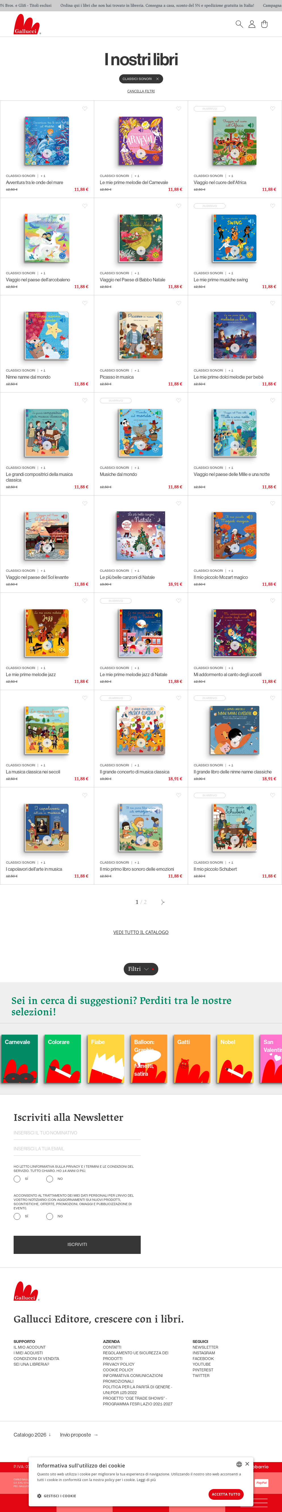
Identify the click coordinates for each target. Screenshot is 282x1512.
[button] (56, 1495)
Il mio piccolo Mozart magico (221, 577)
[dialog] (141, 1481)
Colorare (89, 1041)
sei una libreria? (31, 1365)
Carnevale (48, 1041)
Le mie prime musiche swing (221, 279)
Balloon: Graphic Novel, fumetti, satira (175, 1057)
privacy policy (118, 1365)
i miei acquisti (28, 1353)
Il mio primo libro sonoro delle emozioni (137, 869)
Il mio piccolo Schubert (215, 869)
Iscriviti (77, 1245)
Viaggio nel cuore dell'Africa (220, 182)
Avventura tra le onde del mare (34, 182)
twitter (201, 1376)
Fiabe (128, 1041)
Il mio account (30, 1348)
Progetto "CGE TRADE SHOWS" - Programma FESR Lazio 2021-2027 (137, 1401)
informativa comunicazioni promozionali (133, 1379)
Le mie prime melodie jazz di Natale (133, 674)
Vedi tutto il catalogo (141, 932)
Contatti (112, 1348)
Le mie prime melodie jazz (31, 674)
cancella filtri (141, 91)
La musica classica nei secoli (33, 772)
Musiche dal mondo (118, 474)
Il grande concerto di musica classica (134, 772)
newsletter (205, 1348)
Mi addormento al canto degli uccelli (228, 674)
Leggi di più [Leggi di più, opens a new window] (146, 1478)
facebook (203, 1359)
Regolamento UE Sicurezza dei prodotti (136, 1356)
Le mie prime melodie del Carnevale (134, 182)
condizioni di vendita (36, 1359)
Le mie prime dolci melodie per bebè (229, 377)
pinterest (203, 1370)
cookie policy (118, 1370)
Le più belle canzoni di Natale (127, 577)
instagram (204, 1353)
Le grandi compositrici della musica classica (39, 477)
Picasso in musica (117, 377)
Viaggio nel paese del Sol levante (37, 577)
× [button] (247, 1463)
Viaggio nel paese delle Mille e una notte (232, 474)
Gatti (214, 1041)
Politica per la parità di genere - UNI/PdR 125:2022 (137, 1390)
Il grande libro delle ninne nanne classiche (233, 772)
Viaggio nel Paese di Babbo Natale (132, 279)
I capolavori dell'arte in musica (34, 869)
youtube (202, 1365)
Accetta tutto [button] (222, 1493)
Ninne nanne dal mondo (28, 377)
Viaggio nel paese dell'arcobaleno (38, 279)
